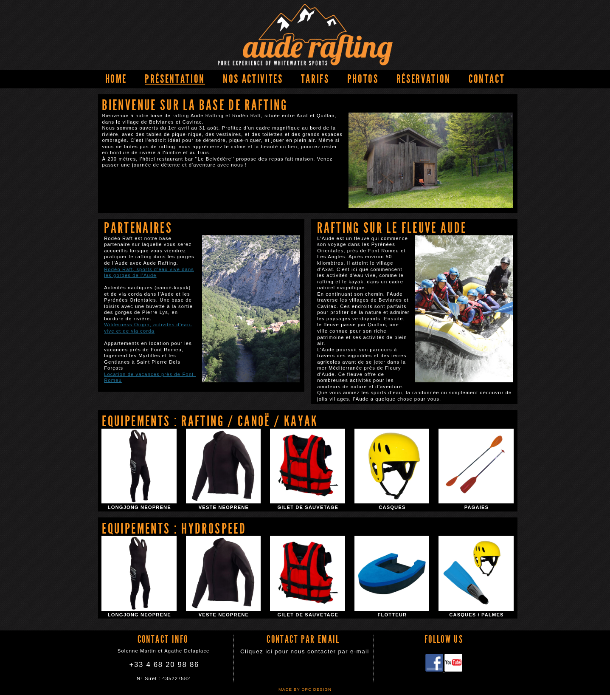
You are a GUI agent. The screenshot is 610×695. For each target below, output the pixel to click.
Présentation (175, 79)
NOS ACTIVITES (253, 79)
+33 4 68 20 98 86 (164, 665)
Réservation (423, 79)
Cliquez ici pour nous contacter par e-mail (304, 651)
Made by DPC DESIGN (305, 689)
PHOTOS (363, 79)
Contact (487, 79)
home (116, 79)
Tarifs (315, 79)
